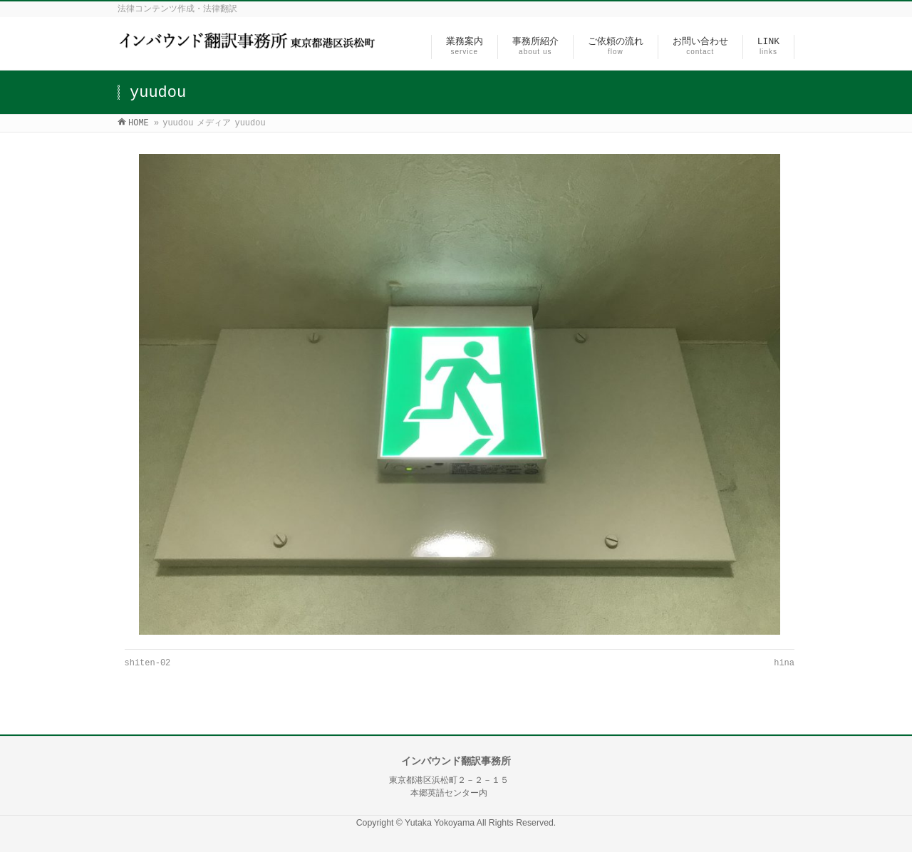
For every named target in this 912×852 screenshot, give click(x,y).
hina (784, 663)
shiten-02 (148, 663)
